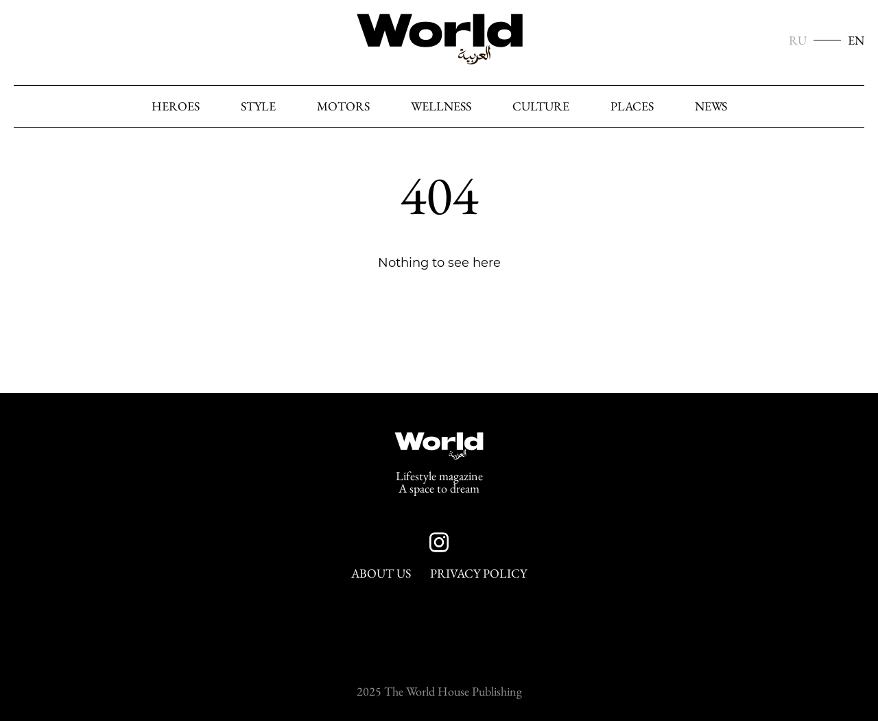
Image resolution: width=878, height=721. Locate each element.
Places (632, 106)
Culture (540, 106)
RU (798, 40)
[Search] (850, 107)
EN (856, 40)
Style (258, 106)
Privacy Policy (478, 573)
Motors (343, 106)
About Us (381, 573)
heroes (176, 106)
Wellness (441, 106)
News (711, 106)
